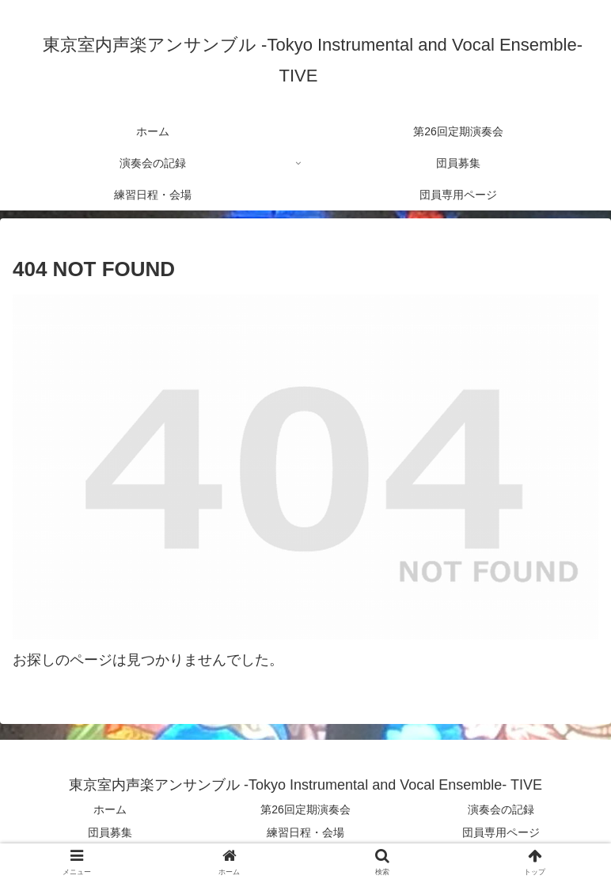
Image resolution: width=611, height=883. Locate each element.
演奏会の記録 (501, 809)
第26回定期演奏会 (305, 809)
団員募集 (110, 832)
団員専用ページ (501, 832)
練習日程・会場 (305, 832)
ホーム (110, 809)
